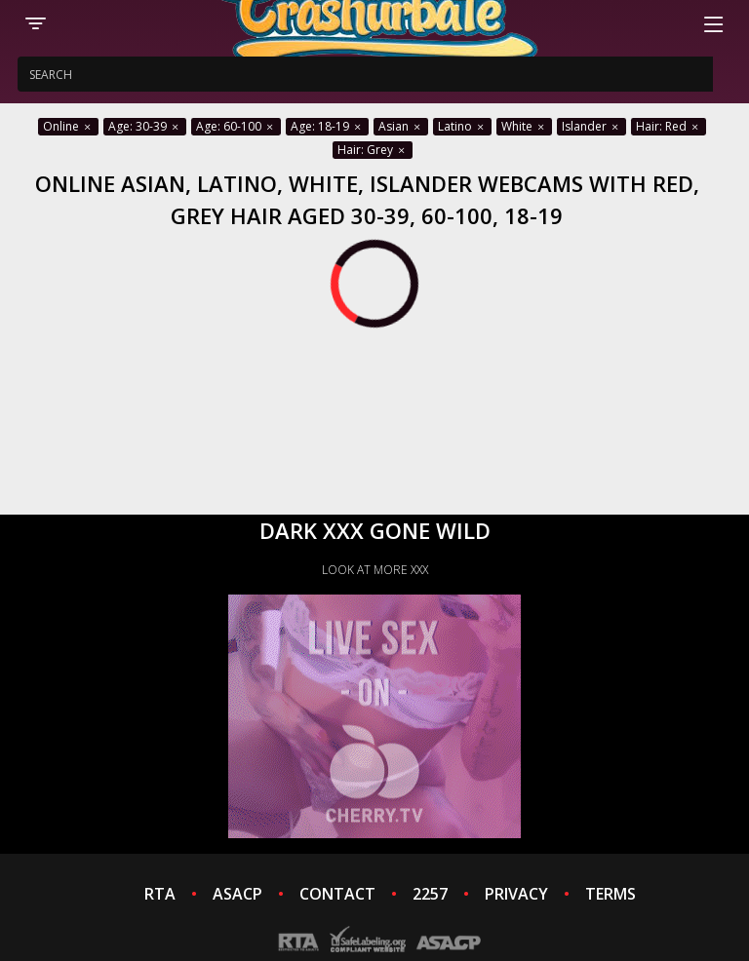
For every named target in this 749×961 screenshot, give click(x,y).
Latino (462, 126)
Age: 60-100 (236, 126)
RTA (160, 893)
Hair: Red (668, 126)
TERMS (610, 893)
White (524, 126)
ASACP (237, 893)
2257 (430, 893)
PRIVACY (516, 893)
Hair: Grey (372, 149)
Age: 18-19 (327, 126)
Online (68, 126)
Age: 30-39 (144, 126)
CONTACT (337, 893)
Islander (591, 126)
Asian (400, 126)
